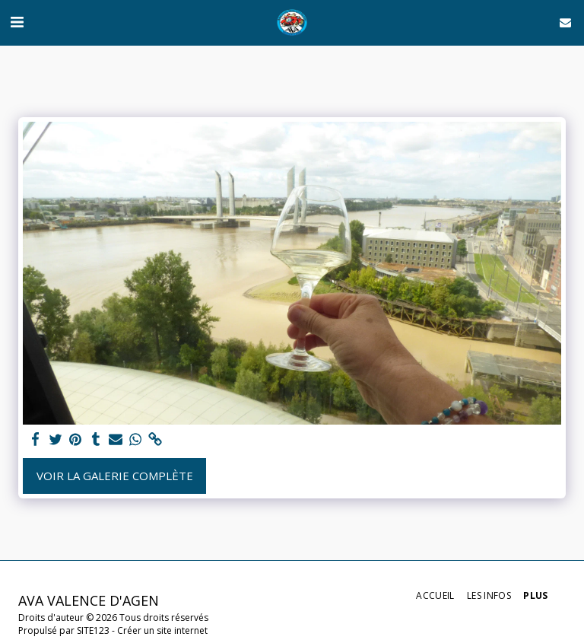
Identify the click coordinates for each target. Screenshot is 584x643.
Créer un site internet (162, 630)
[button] (17, 21)
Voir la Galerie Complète (114, 475)
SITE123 (93, 630)
